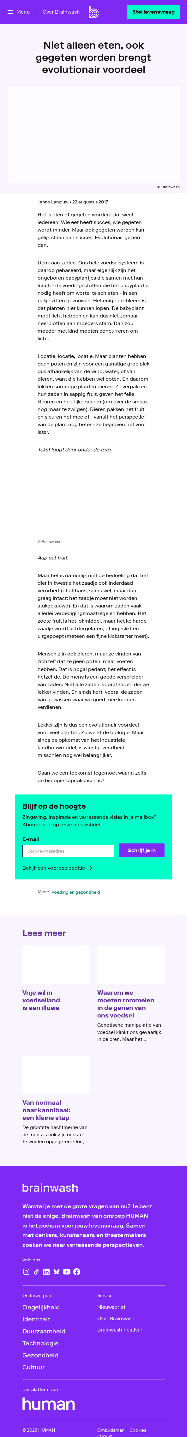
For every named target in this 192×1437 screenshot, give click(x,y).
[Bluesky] (56, 1272)
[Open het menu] (18, 12)
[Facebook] (77, 1272)
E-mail (30, 839)
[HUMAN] (48, 1404)
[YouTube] (66, 1272)
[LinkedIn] (46, 1272)
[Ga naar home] (93, 12)
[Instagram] (26, 1272)
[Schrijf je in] (142, 850)
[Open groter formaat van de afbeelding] (94, 501)
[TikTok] (36, 1272)
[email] (68, 851)
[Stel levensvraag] (153, 12)
